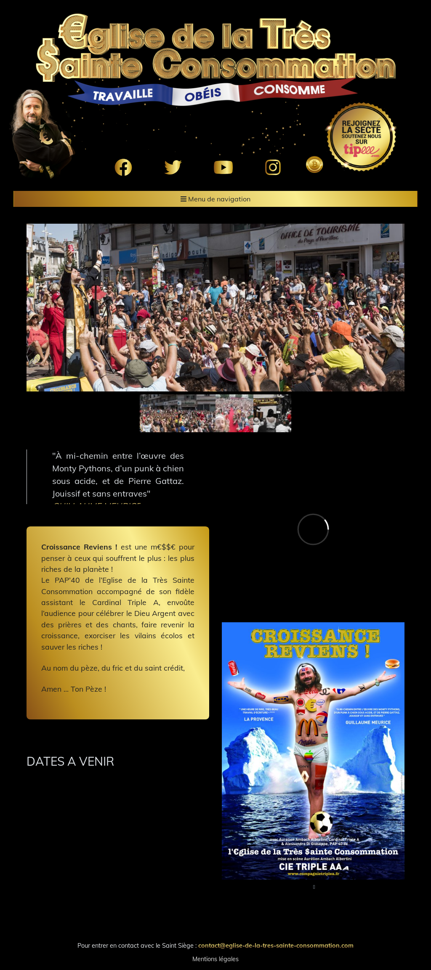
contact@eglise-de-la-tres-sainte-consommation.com (276, 945)
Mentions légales (215, 959)
